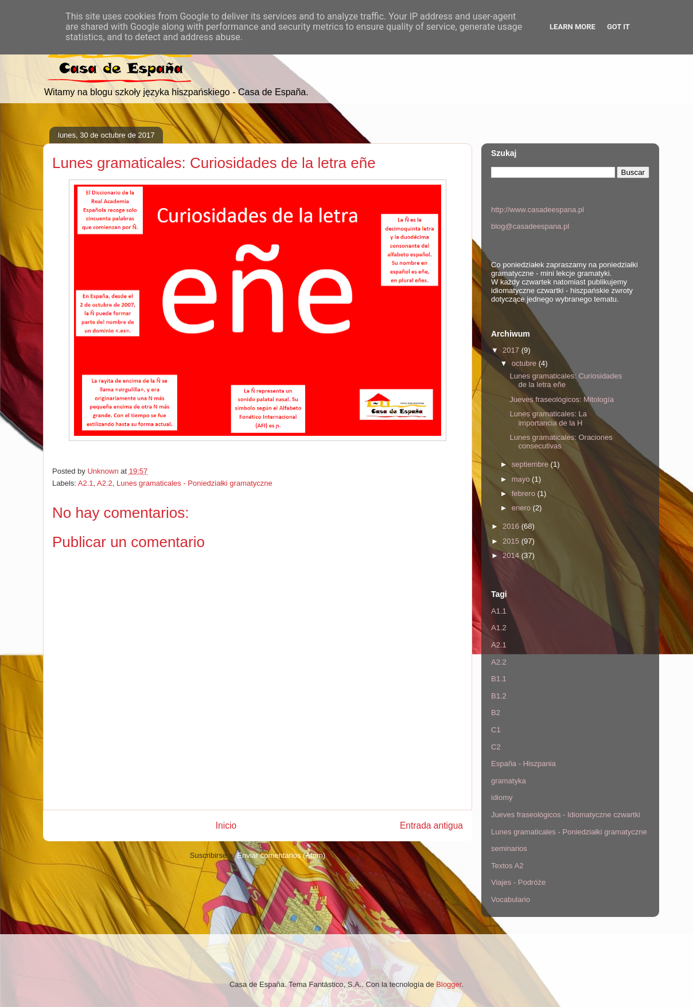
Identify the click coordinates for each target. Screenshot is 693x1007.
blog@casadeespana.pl (530, 226)
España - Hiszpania (523, 763)
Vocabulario (510, 899)
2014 (512, 555)
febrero (525, 493)
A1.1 (499, 611)
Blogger (448, 984)
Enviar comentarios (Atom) (281, 855)
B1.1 (499, 678)
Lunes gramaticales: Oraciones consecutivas (560, 442)
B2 (495, 712)
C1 (496, 729)
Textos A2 (507, 865)
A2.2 (104, 483)
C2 (496, 747)
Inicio (226, 825)
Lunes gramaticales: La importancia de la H (547, 418)
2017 (512, 350)
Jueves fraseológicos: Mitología (561, 399)
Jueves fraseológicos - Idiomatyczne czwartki (565, 814)
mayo (522, 479)
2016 (512, 526)
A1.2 (499, 627)
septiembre (531, 464)
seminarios (509, 848)
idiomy (502, 797)
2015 (512, 541)
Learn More (572, 26)
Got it (618, 26)
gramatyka (508, 780)
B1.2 (499, 696)
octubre (525, 363)
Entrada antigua (431, 825)
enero (522, 508)
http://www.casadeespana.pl (537, 209)
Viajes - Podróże (518, 882)
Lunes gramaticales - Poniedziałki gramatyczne (194, 483)
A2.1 (86, 483)
